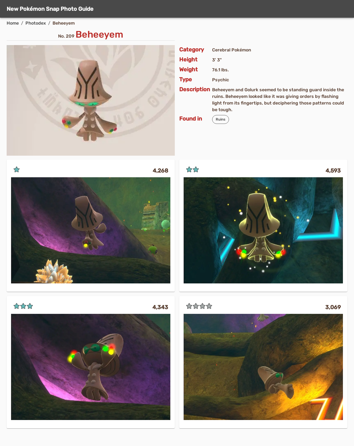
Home (13, 23)
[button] (220, 119)
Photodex (35, 23)
